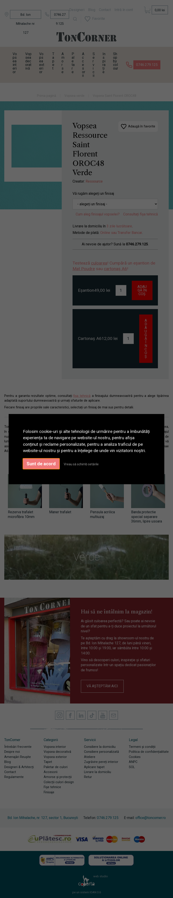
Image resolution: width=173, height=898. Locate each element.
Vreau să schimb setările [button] (81, 464)
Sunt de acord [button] (41, 463)
